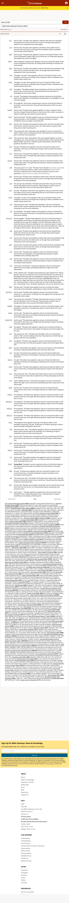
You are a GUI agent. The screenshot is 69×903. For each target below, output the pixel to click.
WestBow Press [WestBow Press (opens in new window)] (26, 856)
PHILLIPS (9, 218)
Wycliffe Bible (55, 678)
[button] (66, 3)
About (23, 777)
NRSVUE (9, 416)
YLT (11, 492)
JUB (11, 231)
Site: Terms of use (27, 827)
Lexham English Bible (11, 580)
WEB (10, 471)
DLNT (10, 117)
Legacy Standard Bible (29, 575)
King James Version (37, 572)
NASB (10, 313)
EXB (10, 168)
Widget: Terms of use (28, 829)
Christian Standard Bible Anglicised (35, 518)
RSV (11, 443)
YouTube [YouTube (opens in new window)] (24, 883)
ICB (11, 205)
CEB (10, 89)
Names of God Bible (33, 593)
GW (11, 184)
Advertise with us (27, 812)
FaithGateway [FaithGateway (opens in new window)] (25, 838)
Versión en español (27, 892)
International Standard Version (52, 564)
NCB (10, 327)
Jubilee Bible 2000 (42, 570)
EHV (10, 147)
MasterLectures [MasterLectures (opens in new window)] (26, 861)
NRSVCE (9, 409)
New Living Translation (27, 629)
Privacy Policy (49, 764)
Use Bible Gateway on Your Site (31, 809)
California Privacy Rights (30, 819)
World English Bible (54, 675)
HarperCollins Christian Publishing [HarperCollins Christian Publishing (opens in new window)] (32, 846)
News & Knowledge (27, 780)
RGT (10, 436)
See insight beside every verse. (34, 8)
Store (23, 787)
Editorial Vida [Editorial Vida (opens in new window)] (25, 851)
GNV (10, 177)
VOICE (10, 464)
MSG (10, 273)
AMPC (10, 62)
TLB (11, 266)
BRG (10, 68)
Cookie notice (25, 824)
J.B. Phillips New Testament (34, 567)
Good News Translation (18, 556)
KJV (11, 238)
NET (10, 341)
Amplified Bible (9, 507)
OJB (11, 429)
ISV (11, 211)
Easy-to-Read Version (37, 533)
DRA (10, 124)
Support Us (25, 795)
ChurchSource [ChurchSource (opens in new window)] (25, 843)
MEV (10, 287)
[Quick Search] (31, 22)
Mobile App (25, 785)
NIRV (10, 348)
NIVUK (10, 360)
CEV (10, 103)
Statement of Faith (27, 782)
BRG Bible (25, 510)
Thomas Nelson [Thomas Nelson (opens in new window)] (26, 853)
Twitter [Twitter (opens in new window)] (23, 880)
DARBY (9, 110)
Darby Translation (49, 525)
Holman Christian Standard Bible (37, 559)
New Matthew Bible (53, 632)
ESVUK (10, 161)
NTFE (10, 423)
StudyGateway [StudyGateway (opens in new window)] (26, 841)
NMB (10, 388)
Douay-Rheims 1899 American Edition (35, 531)
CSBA (10, 82)
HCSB (10, 198)
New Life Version (39, 628)
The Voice (23, 673)
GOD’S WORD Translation (45, 552)
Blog (22, 790)
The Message (19, 585)
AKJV (10, 245)
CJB (11, 96)
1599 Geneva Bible (17, 547)
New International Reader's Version (39, 616)
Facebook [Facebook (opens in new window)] (24, 870)
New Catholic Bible (50, 610)
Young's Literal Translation (28, 680)
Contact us (24, 814)
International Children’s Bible (14, 562)
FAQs (22, 804)
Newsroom (24, 792)
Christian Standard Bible (47, 513)
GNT (10, 191)
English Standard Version (31, 539)
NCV (10, 334)
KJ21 (10, 41)
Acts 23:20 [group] (4, 34)
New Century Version (54, 611)
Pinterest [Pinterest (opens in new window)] (24, 875)
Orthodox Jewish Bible (19, 657)
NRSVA (10, 395)
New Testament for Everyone (44, 654)
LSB (11, 252)
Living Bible (21, 582)
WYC (10, 485)
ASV (10, 48)
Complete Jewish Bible (15, 521)
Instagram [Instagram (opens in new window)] (24, 873)
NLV (10, 374)
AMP (10, 55)
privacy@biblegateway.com (9, 765)
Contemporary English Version (14, 523)
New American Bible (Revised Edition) (42, 595)
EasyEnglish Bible (23, 534)
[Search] (65, 22)
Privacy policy (26, 817)
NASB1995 (8, 320)
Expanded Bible (9, 546)
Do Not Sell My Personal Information (34, 822)
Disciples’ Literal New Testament (50, 526)
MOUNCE (9, 292)
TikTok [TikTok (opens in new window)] (23, 878)
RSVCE (10, 450)
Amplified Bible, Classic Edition (20, 508)
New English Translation (12, 615)
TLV (11, 457)
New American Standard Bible (27, 605)
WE (11, 478)
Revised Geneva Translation (25, 659)
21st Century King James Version (15, 503)
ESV (11, 154)
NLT (10, 381)
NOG (10, 299)
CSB (10, 75)
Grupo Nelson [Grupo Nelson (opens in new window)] (25, 848)
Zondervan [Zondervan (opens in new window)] (24, 858)
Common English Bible (27, 520)
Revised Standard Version (23, 660)
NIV (11, 353)
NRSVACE (9, 402)
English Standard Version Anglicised (30, 543)
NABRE (9, 306)
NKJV (10, 367)
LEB (11, 259)
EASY (10, 138)
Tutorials (24, 807)
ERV (11, 131)
